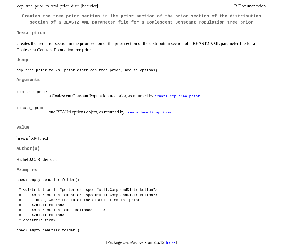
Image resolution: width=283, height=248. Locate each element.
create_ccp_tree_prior (177, 95)
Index (171, 242)
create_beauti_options (148, 112)
